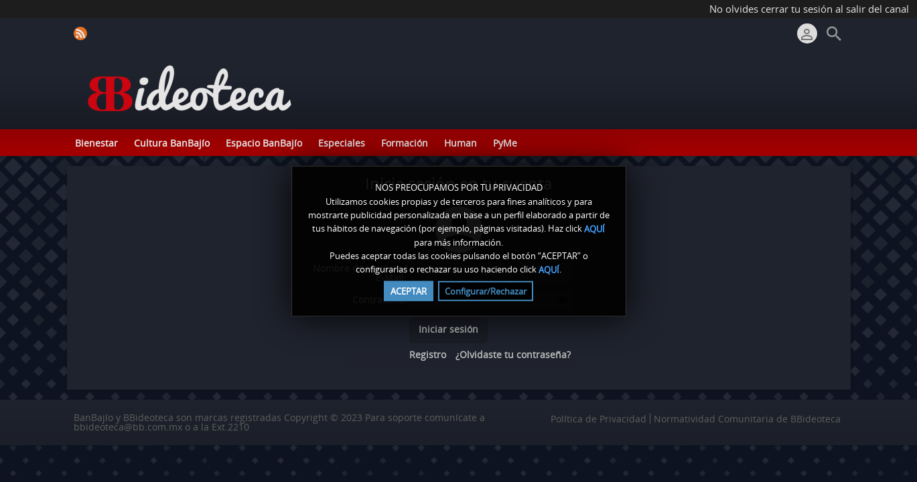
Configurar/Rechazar (485, 291)
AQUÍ (594, 229)
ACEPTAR (409, 291)
